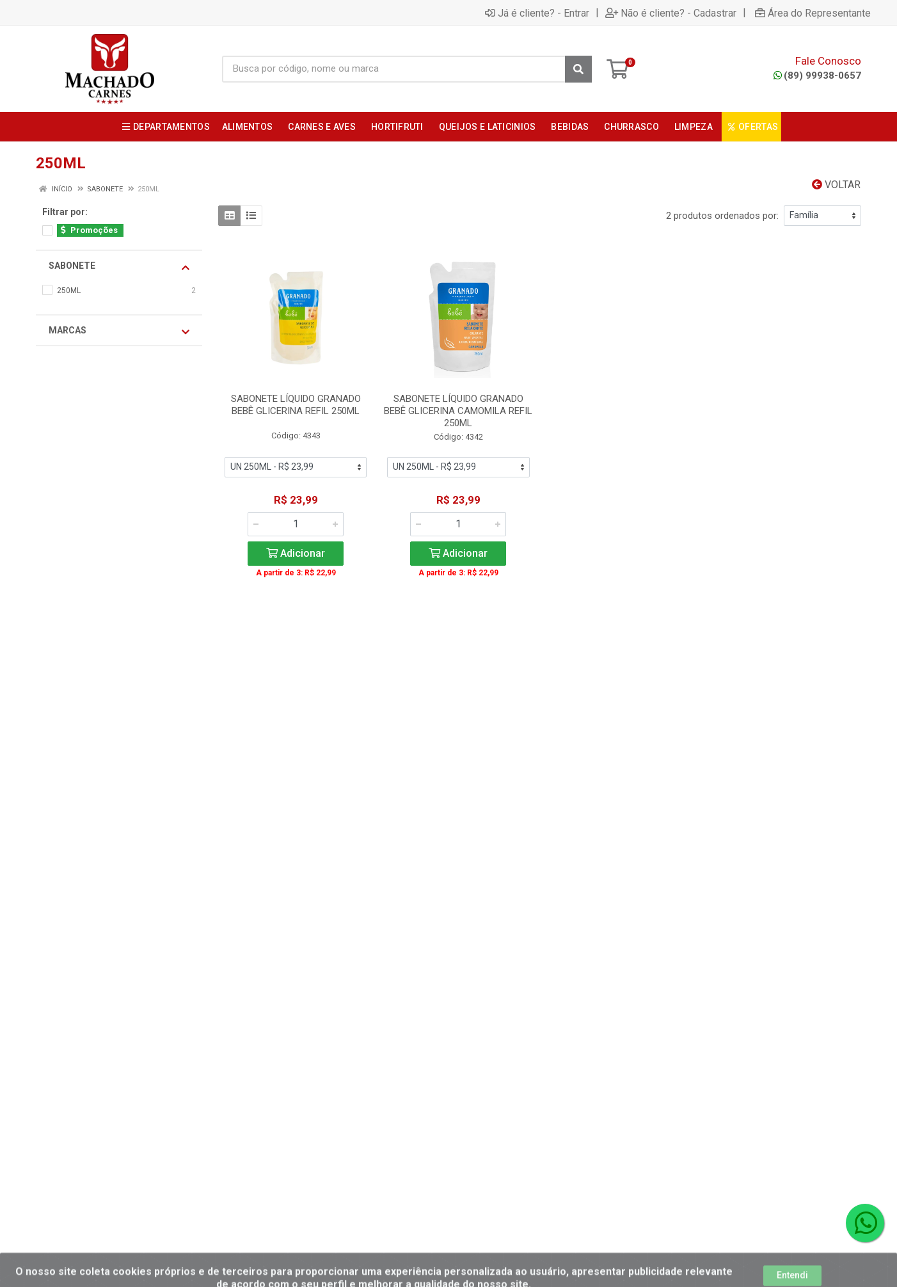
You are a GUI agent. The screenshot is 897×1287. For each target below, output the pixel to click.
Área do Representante (813, 13)
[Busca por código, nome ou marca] (394, 69)
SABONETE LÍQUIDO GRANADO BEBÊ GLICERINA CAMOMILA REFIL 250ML (458, 411)
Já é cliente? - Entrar (537, 13)
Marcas (119, 331)
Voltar (836, 185)
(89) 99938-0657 (817, 75)
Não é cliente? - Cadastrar (670, 13)
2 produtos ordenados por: (722, 215)
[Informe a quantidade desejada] (296, 524)
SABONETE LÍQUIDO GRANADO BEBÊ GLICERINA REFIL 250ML (296, 405)
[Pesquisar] (578, 69)
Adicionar (295, 553)
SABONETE (119, 266)
